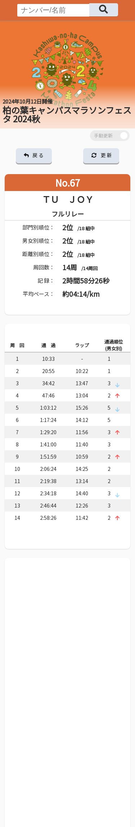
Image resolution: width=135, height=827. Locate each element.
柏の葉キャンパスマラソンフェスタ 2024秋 (67, 111)
